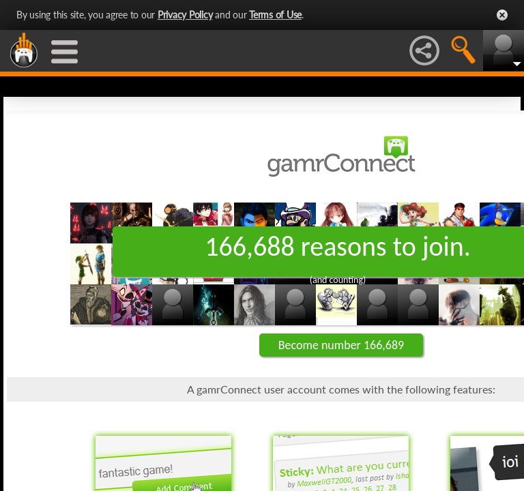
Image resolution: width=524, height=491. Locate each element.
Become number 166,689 (341, 345)
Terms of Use (275, 14)
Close (502, 15)
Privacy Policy (185, 14)
